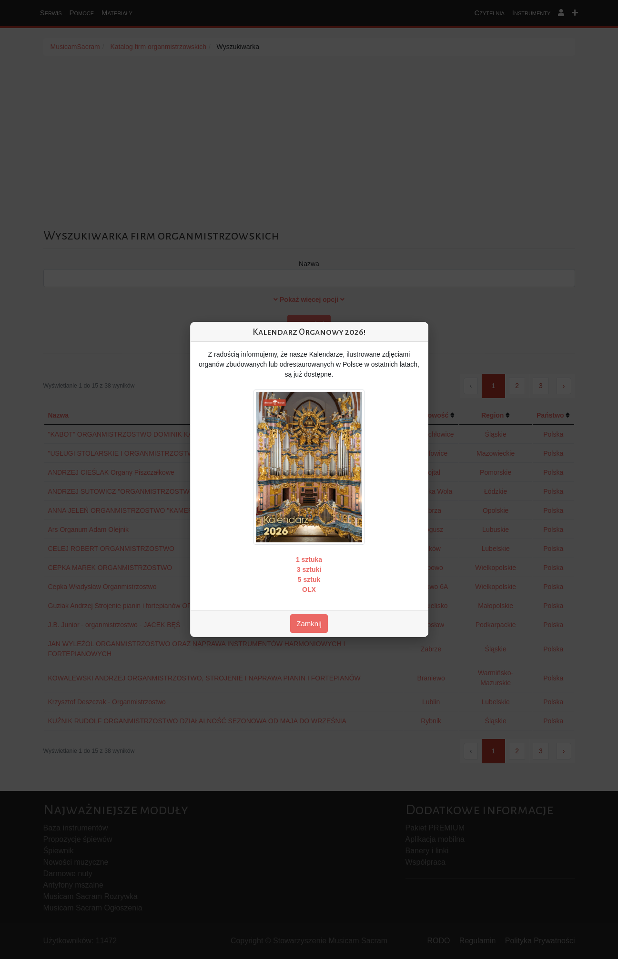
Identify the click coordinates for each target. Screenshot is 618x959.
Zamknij (309, 623)
